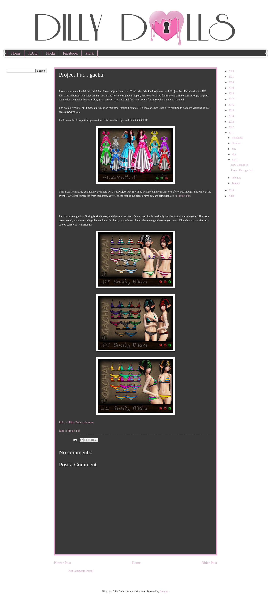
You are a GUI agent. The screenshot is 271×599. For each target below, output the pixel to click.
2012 (231, 127)
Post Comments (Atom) (80, 570)
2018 (231, 93)
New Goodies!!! (239, 164)
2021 (231, 76)
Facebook (70, 53)
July (234, 148)
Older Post (209, 563)
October (236, 143)
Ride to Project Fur (69, 430)
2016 (231, 104)
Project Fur (184, 195)
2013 (231, 121)
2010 (231, 190)
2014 (231, 116)
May (234, 154)
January (236, 183)
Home (15, 53)
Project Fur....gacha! (241, 170)
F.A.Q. (33, 53)
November (238, 137)
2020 (231, 82)
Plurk (89, 53)
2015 (231, 110)
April (235, 160)
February (237, 177)
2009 (231, 196)
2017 (231, 99)
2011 (231, 133)
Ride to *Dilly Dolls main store (76, 422)
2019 (231, 88)
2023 (231, 71)
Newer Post (62, 563)
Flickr (50, 53)
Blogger (164, 591)
